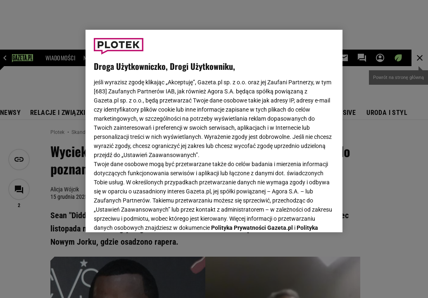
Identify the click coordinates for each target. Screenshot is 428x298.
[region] (214, 131)
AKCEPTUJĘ (306, 216)
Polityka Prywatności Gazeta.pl (252, 122)
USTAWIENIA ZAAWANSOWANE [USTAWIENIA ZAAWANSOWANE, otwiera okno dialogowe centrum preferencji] (148, 215)
